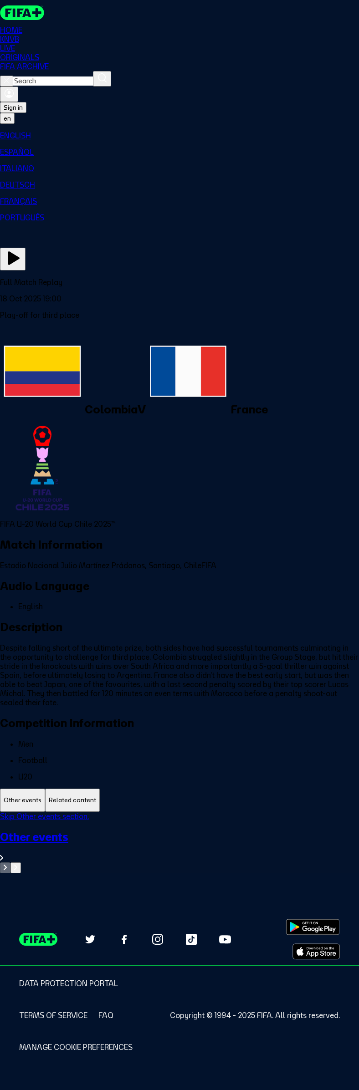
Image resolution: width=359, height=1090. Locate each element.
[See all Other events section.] (179, 846)
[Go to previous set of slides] (5, 867)
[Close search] (6, 81)
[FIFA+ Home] (22, 12)
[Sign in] (9, 94)
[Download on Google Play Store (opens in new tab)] (313, 927)
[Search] (102, 79)
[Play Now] (13, 259)
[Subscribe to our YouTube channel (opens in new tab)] (225, 939)
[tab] (22, 800)
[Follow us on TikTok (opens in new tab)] (191, 939)
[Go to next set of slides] (15, 867)
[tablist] (179, 800)
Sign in (13, 107)
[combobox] (53, 81)
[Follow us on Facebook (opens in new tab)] (124, 939)
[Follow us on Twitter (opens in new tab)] (90, 939)
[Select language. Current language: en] (7, 118)
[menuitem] (179, 135)
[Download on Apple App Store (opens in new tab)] (316, 952)
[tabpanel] (179, 842)
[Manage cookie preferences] (76, 1047)
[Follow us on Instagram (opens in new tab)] (158, 939)
